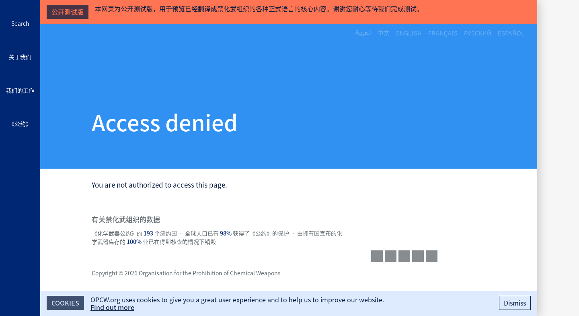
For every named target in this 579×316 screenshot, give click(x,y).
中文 (384, 32)
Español (511, 33)
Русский (477, 33)
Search (20, 23)
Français (443, 33)
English (409, 33)
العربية (363, 33)
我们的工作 (20, 90)
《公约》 (20, 124)
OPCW (428, 227)
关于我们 (20, 57)
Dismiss (515, 303)
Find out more (112, 307)
